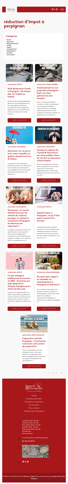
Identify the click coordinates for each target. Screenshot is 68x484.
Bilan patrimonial (12, 43)
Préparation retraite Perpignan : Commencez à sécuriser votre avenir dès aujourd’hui (34, 343)
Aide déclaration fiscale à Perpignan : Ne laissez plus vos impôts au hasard (19, 93)
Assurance (10, 41)
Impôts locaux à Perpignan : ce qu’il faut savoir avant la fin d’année (48, 217)
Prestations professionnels (34, 402)
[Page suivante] (62, 373)
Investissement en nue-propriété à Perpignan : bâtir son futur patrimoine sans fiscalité (48, 93)
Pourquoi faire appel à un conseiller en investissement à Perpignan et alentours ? (48, 281)
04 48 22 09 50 (28, 441)
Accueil (34, 396)
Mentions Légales (29, 476)
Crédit (9, 45)
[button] (62, 9)
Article (9, 40)
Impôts (9, 47)
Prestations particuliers (34, 399)
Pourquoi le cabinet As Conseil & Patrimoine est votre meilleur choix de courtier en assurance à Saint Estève (48, 155)
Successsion (11, 54)
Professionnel (11, 51)
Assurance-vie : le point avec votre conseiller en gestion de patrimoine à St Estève (19, 155)
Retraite (9, 53)
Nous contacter (34, 408)
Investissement (12, 49)
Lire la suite (19, 120)
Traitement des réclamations (34, 411)
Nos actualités (34, 405)
